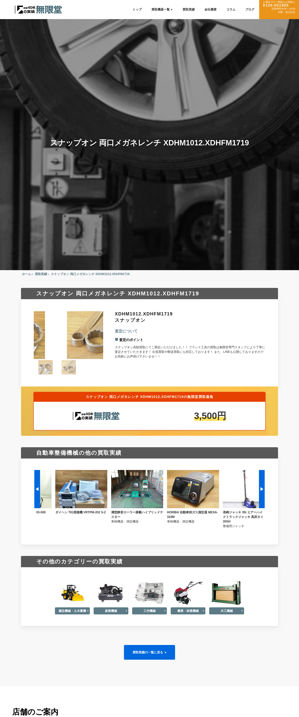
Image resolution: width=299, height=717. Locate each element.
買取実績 (188, 9)
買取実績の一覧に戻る (148, 652)
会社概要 (210, 9)
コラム (231, 9)
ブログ (249, 9)
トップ (137, 9)
